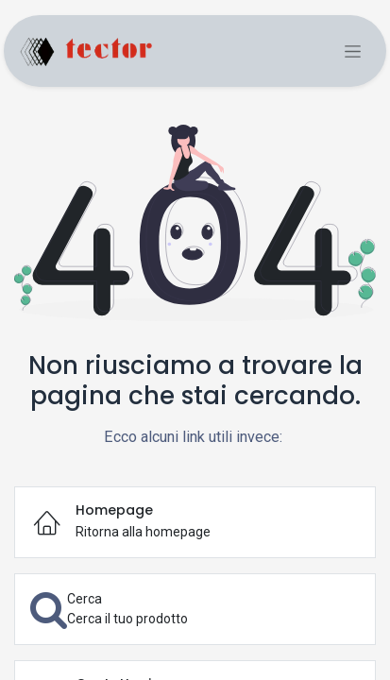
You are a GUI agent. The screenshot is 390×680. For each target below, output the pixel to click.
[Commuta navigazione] (352, 51)
